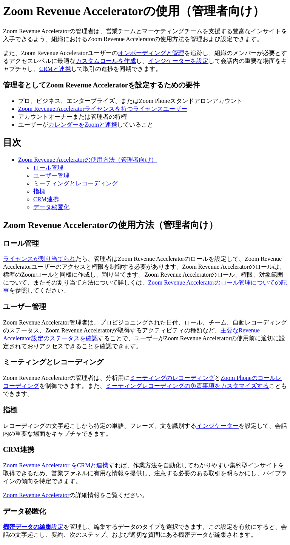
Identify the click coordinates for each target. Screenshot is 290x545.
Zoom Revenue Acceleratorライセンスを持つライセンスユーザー (102, 109)
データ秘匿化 (51, 207)
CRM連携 (46, 199)
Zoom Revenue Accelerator (36, 495)
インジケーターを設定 (178, 61)
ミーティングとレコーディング (75, 183)
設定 (33, 527)
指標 (39, 191)
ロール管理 (48, 167)
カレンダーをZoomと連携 (82, 124)
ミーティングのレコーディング (172, 378)
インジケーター (217, 426)
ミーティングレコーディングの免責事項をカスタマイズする (187, 386)
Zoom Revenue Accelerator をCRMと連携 (56, 465)
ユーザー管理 (51, 175)
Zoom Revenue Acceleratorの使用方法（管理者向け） (87, 159)
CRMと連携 (55, 69)
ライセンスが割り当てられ (39, 259)
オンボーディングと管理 (151, 53)
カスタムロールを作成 (106, 61)
